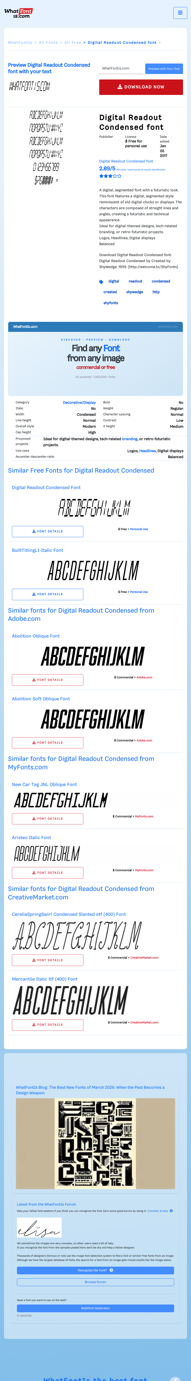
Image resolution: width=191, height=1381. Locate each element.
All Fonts (48, 43)
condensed (161, 282)
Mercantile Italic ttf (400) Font (44, 979)
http (156, 292)
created (110, 292)
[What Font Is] (19, 13)
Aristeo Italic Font (31, 837)
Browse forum (95, 1282)
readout (135, 282)
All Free (72, 43)
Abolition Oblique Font (36, 636)
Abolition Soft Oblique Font (41, 699)
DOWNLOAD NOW (141, 86)
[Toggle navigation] (180, 13)
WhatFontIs (20, 43)
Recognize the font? (95, 1270)
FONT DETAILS (47, 531)
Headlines (147, 451)
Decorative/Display (79, 403)
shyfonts (110, 303)
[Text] (121, 69)
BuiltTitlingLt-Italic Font (37, 550)
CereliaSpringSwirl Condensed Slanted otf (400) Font (69, 914)
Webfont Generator (95, 1308)
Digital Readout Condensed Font (46, 487)
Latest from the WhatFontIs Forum (46, 1205)
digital (113, 282)
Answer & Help (161, 1211)
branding (129, 439)
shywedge (134, 292)
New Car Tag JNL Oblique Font (44, 784)
